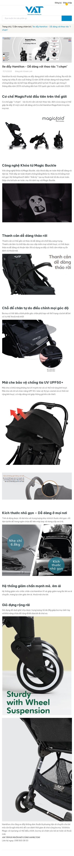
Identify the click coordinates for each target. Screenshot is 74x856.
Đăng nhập (67, 3)
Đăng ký (58, 3)
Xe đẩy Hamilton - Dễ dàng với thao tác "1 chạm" (34, 66)
